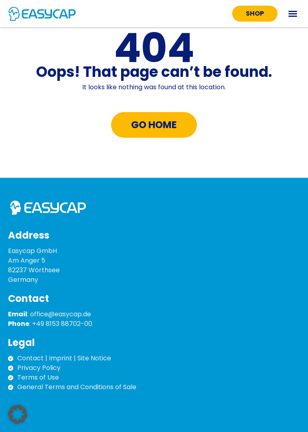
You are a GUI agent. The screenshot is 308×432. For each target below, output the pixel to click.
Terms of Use (38, 377)
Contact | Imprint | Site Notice (64, 358)
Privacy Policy (39, 367)
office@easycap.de (60, 314)
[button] (293, 13)
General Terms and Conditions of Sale (76, 387)
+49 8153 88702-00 (62, 323)
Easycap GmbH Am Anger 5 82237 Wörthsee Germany (34, 265)
